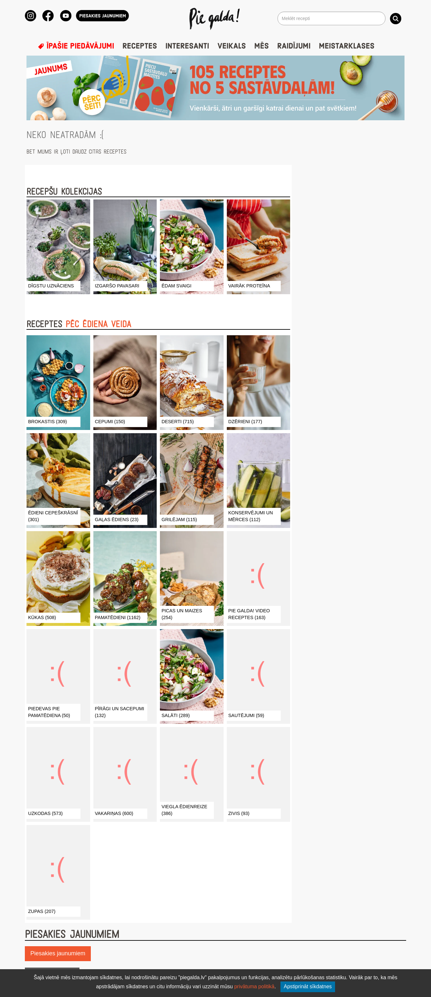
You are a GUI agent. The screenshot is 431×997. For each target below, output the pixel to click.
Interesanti (187, 46)
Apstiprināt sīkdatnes (308, 986)
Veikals (231, 46)
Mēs (261, 46)
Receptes (139, 46)
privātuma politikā (254, 986)
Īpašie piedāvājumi (76, 46)
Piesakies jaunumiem (57, 953)
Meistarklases (346, 46)
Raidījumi (293, 46)
